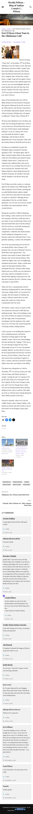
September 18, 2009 (10, 760)
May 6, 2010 (8, 591)
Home (4, 29)
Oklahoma (26, 484)
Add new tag (7, 482)
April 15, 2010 (9, 721)
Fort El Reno (7, 484)
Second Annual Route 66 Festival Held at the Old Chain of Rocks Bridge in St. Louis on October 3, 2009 (21, 450)
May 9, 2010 (10, 618)
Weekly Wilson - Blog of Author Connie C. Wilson (16, 7)
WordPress (14, 807)
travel (9, 29)
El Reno (26, 482)
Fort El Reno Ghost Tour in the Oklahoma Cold (15, 34)
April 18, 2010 (9, 703)
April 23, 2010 (9, 678)
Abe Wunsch (7, 645)
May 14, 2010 (8, 550)
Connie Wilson (6, 42)
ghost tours (17, 484)
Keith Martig (8, 665)
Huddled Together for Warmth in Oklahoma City (7, 469)
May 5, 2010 (8, 638)
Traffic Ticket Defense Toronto (14, 625)
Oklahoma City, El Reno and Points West (15, 495)
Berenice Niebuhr (9, 556)
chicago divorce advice (11, 538)
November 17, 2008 (19, 42)
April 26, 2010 (9, 658)
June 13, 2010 (8, 532)
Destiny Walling (9, 518)
